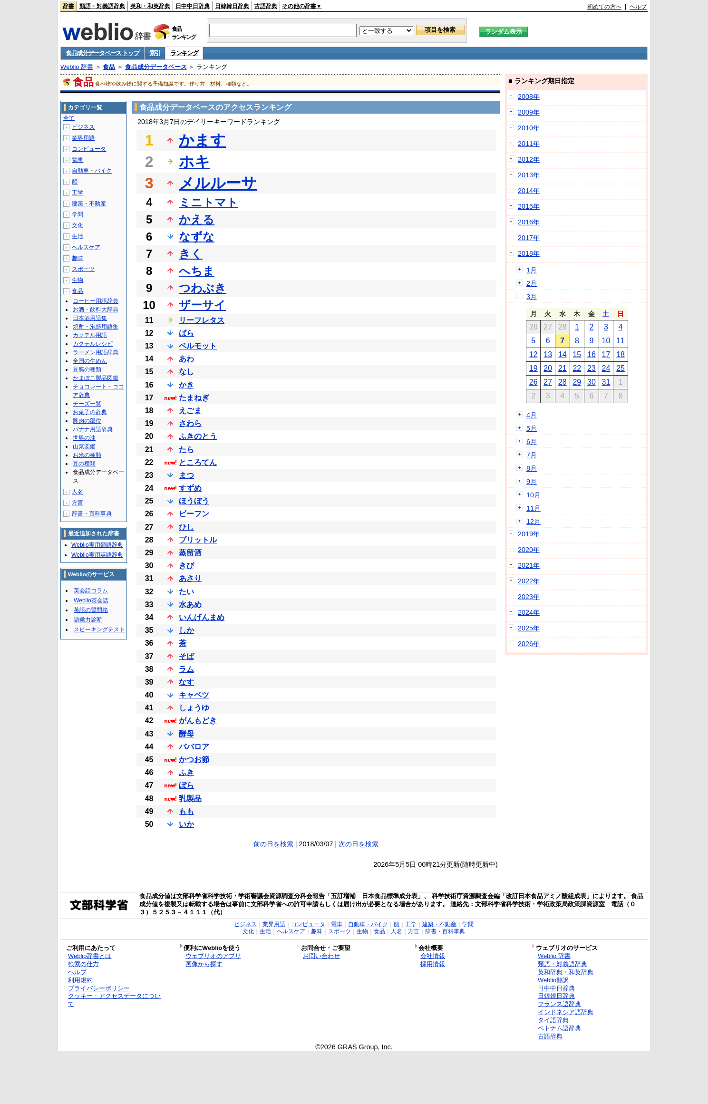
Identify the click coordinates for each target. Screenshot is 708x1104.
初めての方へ (604, 6)
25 (620, 368)
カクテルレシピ (93, 343)
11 (620, 341)
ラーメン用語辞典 (95, 352)
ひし (186, 527)
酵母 (186, 734)
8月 (531, 468)
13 (547, 354)
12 (533, 354)
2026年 (529, 644)
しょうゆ (194, 708)
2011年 (529, 143)
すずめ (190, 488)
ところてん (198, 462)
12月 (533, 521)
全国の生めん (90, 361)
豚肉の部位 (87, 420)
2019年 (529, 534)
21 (562, 368)
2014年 (529, 190)
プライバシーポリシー (99, 988)
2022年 (529, 581)
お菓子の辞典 (90, 412)
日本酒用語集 (90, 318)
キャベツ (194, 695)
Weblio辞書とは (89, 955)
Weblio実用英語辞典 (97, 555)
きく (191, 253)
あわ (186, 359)
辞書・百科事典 (92, 513)
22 (576, 368)
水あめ (190, 604)
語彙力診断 (88, 619)
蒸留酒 (190, 553)
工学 (77, 192)
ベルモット (198, 346)
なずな (196, 236)
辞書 (68, 6)
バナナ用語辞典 (93, 429)
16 (591, 354)
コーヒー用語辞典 (95, 301)
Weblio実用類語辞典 (97, 545)
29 (576, 382)
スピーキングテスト (99, 629)
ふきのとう (198, 436)
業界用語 (83, 138)
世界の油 (84, 438)
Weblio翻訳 (553, 980)
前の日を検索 (273, 844)
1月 (531, 270)
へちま (196, 270)
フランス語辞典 (559, 1003)
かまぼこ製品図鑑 (95, 378)
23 (591, 368)
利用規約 (80, 980)
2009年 (529, 112)
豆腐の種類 (87, 369)
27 (547, 382)
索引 (154, 53)
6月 (531, 441)
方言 (77, 502)
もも (186, 811)
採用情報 (432, 964)
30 (591, 382)
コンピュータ (89, 148)
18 (620, 354)
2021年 (529, 565)
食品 (109, 66)
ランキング (184, 53)
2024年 (529, 612)
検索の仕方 (83, 964)
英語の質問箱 (91, 610)
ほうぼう (194, 501)
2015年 (529, 206)
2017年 (529, 238)
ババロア (194, 747)
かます (202, 140)
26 (533, 382)
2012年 (529, 159)
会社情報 (432, 955)
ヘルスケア (86, 247)
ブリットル (198, 540)
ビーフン (194, 514)
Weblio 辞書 (76, 66)
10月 (533, 495)
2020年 (529, 549)
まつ (186, 475)
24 (606, 368)
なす (186, 682)
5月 (531, 428)
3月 (531, 296)
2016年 (529, 222)
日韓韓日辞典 (232, 6)
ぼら (186, 785)
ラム (186, 669)
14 (562, 354)
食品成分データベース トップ (102, 53)
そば (186, 656)
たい (186, 592)
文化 (77, 225)
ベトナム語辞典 (559, 1028)
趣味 (77, 258)
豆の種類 (84, 463)
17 (606, 354)
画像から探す (204, 964)
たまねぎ (194, 398)
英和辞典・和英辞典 (565, 972)
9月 (531, 481)
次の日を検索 (358, 844)
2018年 (529, 253)
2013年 (529, 175)
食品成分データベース (156, 66)
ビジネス (83, 127)
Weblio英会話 (91, 600)
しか (186, 630)
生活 (77, 236)
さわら (190, 423)
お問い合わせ (321, 955)
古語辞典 (265, 6)
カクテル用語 (90, 335)
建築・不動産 (89, 203)
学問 (77, 214)
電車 (77, 159)
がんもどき (198, 721)
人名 (77, 491)
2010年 (529, 128)
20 (547, 368)
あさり (190, 578)
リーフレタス (201, 320)
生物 (77, 280)
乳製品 (190, 798)
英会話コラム (91, 590)
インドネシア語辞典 (565, 1012)
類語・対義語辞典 (102, 6)
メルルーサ (218, 183)
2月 (531, 283)
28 (562, 382)
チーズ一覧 (87, 403)
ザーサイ (202, 305)
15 (576, 354)
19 (533, 368)
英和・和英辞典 (150, 6)
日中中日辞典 (192, 6)
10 (606, 341)
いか (186, 824)
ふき (186, 772)
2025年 (529, 628)
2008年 (529, 96)
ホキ (194, 161)
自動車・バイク (92, 170)
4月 (531, 415)
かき (186, 385)
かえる (196, 219)
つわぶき (202, 287)
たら (186, 449)
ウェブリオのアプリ (213, 955)
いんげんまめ (201, 617)
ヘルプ (638, 6)
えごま (190, 411)
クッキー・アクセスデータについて (114, 999)
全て (69, 118)
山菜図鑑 (84, 446)
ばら (186, 333)
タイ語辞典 (553, 1020)
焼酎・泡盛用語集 (95, 326)
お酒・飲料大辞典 (95, 309)
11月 (533, 508)
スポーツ (83, 269)
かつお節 (194, 759)
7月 (531, 455)
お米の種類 (87, 455)
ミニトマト (208, 202)
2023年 (529, 596)
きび (186, 566)
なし (186, 372)
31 (606, 382)
